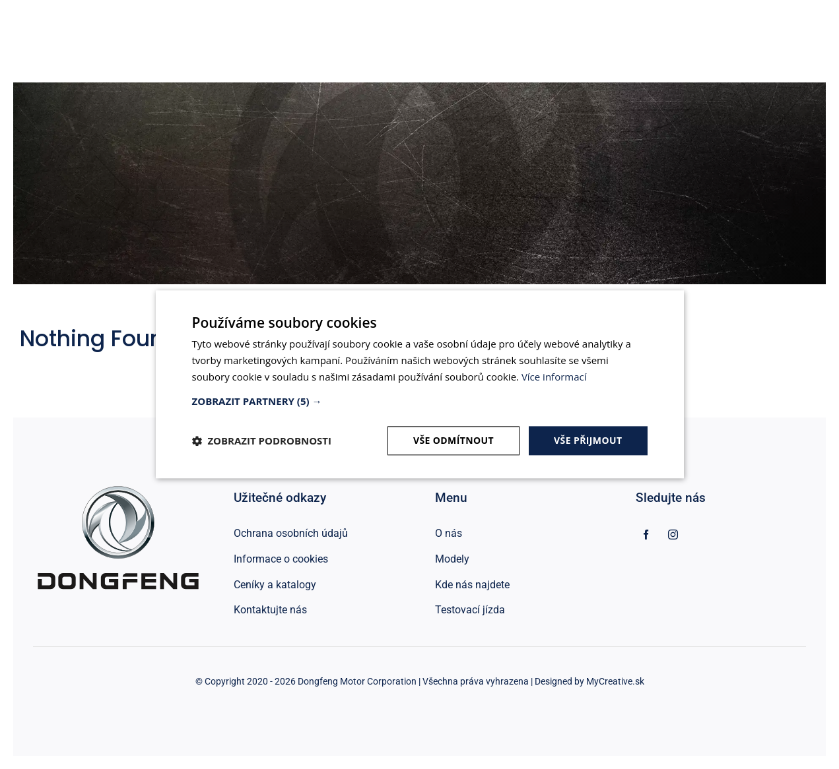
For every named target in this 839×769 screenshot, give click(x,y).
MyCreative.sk (615, 681)
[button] (420, 401)
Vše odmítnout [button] (453, 440)
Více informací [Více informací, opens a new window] (554, 376)
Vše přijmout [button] (588, 440)
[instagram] (673, 534)
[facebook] (646, 534)
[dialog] (420, 384)
